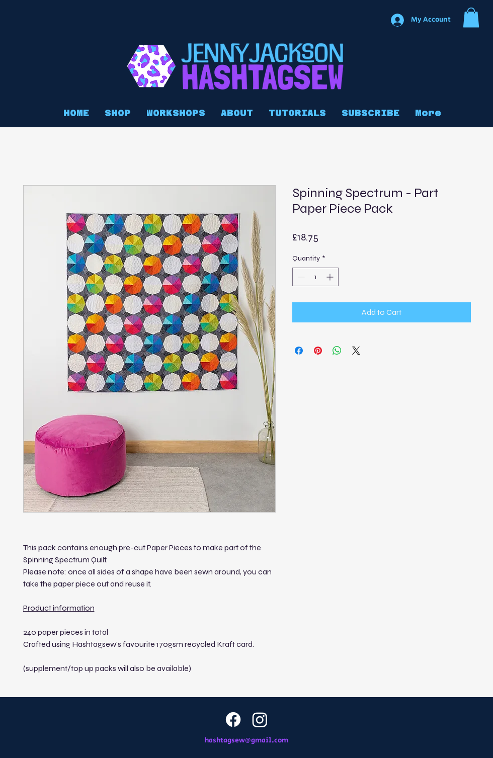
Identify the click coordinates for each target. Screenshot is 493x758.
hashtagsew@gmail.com (246, 740)
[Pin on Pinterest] (318, 351)
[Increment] (330, 277)
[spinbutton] (315, 277)
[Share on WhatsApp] (337, 351)
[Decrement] (300, 277)
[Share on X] (356, 351)
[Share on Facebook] (299, 351)
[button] (471, 17)
